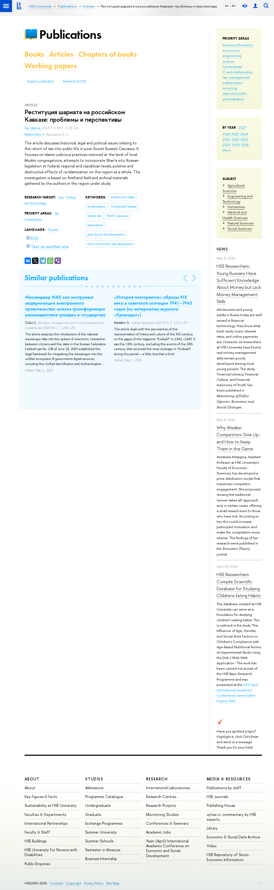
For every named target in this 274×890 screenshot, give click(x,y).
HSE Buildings (35, 840)
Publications (70, 34)
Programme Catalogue (104, 796)
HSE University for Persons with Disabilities (51, 852)
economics (231, 50)
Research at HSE (74, 81)
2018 (245, 144)
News (222, 249)
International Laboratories (168, 787)
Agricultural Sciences (233, 188)
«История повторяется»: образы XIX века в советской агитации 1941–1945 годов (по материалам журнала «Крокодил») (153, 306)
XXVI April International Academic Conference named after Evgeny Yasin (237, 692)
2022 (235, 139)
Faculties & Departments (45, 814)
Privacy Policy (93, 883)
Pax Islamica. (33, 128)
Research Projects (161, 805)
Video (212, 845)
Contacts (56, 883)
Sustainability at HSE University (51, 805)
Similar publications (56, 277)
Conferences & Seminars (167, 823)
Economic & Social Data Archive (233, 836)
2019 (236, 144)
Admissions (94, 787)
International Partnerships (46, 823)
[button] (81, 286)
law (225, 77)
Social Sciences (240, 228)
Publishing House (221, 805)
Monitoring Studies (162, 814)
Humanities (236, 206)
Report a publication (40, 81)
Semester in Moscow (102, 849)
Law (61, 197)
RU (227, 6)
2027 (242, 127)
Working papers (51, 65)
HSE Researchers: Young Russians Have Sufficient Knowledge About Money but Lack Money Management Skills (239, 283)
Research (157, 778)
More (226, 150)
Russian (53, 230)
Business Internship (101, 858)
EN (233, 6)
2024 (244, 134)
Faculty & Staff (37, 832)
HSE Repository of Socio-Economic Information (228, 857)
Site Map (112, 883)
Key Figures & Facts (41, 796)
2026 (226, 134)
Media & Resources (229, 778)
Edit (259, 882)
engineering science (231, 58)
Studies (94, 778)
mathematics (232, 82)
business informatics (237, 45)
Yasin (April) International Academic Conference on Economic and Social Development (167, 848)
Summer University (101, 832)
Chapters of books (108, 54)
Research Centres (161, 796)
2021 (244, 139)
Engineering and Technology (237, 199)
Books (34, 54)
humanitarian (232, 66)
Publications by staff (224, 787)
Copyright (73, 883)
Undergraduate (98, 805)
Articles (61, 54)
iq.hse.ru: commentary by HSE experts (231, 817)
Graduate (93, 814)
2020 (226, 144)
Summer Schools (99, 840)
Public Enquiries (37, 863)
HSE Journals (217, 796)
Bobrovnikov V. (35, 134)
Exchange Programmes (104, 823)
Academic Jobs (158, 832)
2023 (226, 139)
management (239, 77)
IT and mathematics (237, 72)
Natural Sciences (240, 223)
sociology (229, 88)
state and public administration (234, 96)
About (32, 778)
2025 (235, 134)
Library (212, 828)
